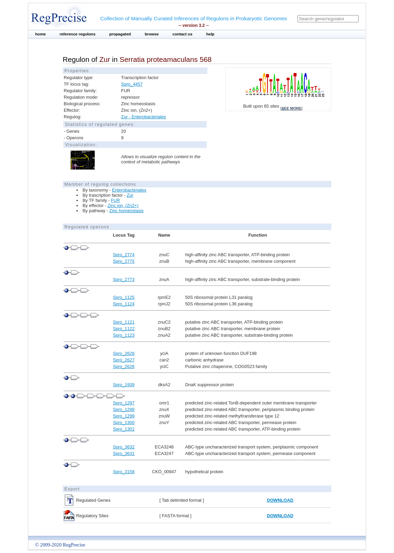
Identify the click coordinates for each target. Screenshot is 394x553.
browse (152, 34)
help (210, 34)
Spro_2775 (124, 261)
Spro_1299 (124, 416)
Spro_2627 (124, 359)
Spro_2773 (124, 279)
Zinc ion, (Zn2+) (122, 205)
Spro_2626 (124, 366)
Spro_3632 (124, 446)
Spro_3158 (124, 471)
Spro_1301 (124, 429)
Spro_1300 (124, 422)
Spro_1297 (124, 402)
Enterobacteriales (129, 190)
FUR (115, 200)
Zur (130, 195)
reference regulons (77, 34)
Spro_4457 (132, 84)
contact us (183, 34)
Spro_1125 (124, 297)
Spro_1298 (124, 409)
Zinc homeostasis (126, 210)
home (40, 34)
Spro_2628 (124, 353)
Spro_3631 (124, 453)
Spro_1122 (124, 328)
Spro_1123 (124, 335)
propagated (120, 34)
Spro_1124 (124, 303)
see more (291, 108)
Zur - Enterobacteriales (143, 116)
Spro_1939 (124, 384)
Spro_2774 (124, 254)
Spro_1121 (124, 322)
